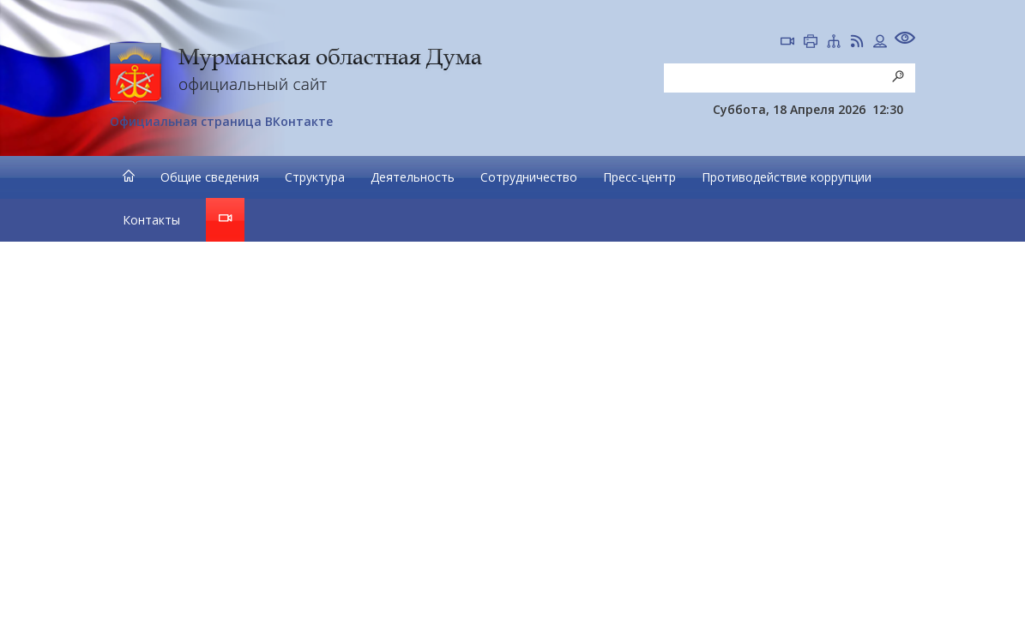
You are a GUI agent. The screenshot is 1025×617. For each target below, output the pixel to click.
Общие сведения (209, 177)
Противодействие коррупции (786, 177)
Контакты (151, 220)
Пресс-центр (639, 177)
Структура (315, 177)
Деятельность (413, 177)
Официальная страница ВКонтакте (221, 121)
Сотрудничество (528, 177)
